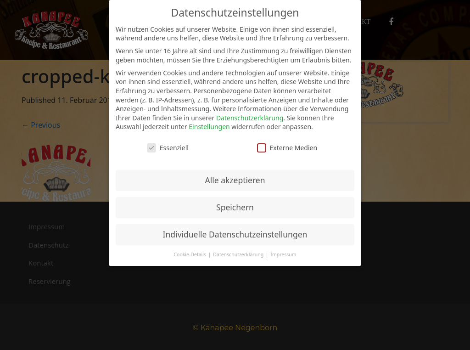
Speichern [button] (235, 207)
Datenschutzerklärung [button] (239, 254)
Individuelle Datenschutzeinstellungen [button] (235, 234)
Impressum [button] (283, 254)
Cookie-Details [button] (190, 254)
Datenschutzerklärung (249, 117)
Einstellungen (209, 126)
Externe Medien (287, 147)
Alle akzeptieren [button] (235, 180)
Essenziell (168, 147)
